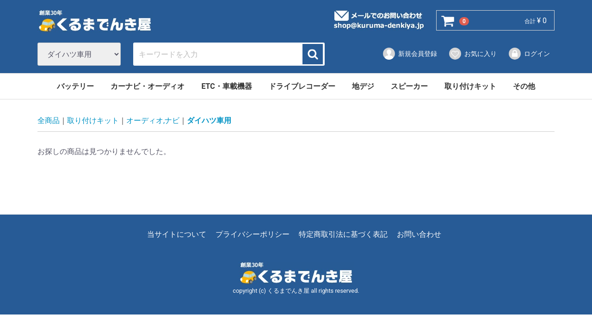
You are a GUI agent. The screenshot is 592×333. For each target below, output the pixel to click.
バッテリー (75, 86)
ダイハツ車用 (209, 121)
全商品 (48, 121)
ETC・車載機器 (226, 86)
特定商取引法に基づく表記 (343, 234)
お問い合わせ (419, 234)
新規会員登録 (409, 54)
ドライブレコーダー (302, 86)
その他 (524, 86)
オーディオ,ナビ (152, 121)
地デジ (363, 86)
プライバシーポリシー (253, 234)
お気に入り (472, 54)
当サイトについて (176, 234)
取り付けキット (470, 86)
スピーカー (409, 86)
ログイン (529, 54)
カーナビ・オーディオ (148, 86)
